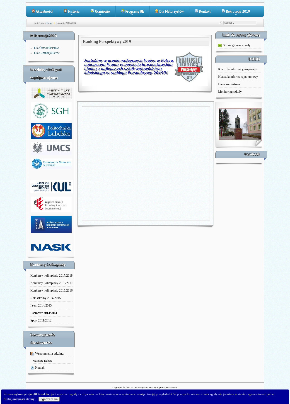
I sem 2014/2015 (41, 305)
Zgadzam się (49, 399)
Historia (72, 13)
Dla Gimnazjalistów (46, 53)
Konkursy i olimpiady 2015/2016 (51, 290)
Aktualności (42, 11)
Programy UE (132, 13)
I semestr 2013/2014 (43, 313)
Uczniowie (100, 13)
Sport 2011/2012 (40, 320)
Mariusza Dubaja (42, 360)
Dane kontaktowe (229, 84)
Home (49, 23)
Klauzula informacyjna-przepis (238, 69)
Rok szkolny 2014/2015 (45, 298)
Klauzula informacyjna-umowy (238, 76)
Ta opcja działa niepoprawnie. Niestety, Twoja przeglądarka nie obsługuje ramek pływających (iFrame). (146, 164)
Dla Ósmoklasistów (46, 48)
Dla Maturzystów (169, 11)
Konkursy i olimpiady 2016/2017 (51, 283)
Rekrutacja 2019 (236, 13)
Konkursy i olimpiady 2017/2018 (51, 275)
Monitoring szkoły (230, 91)
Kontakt (203, 11)
